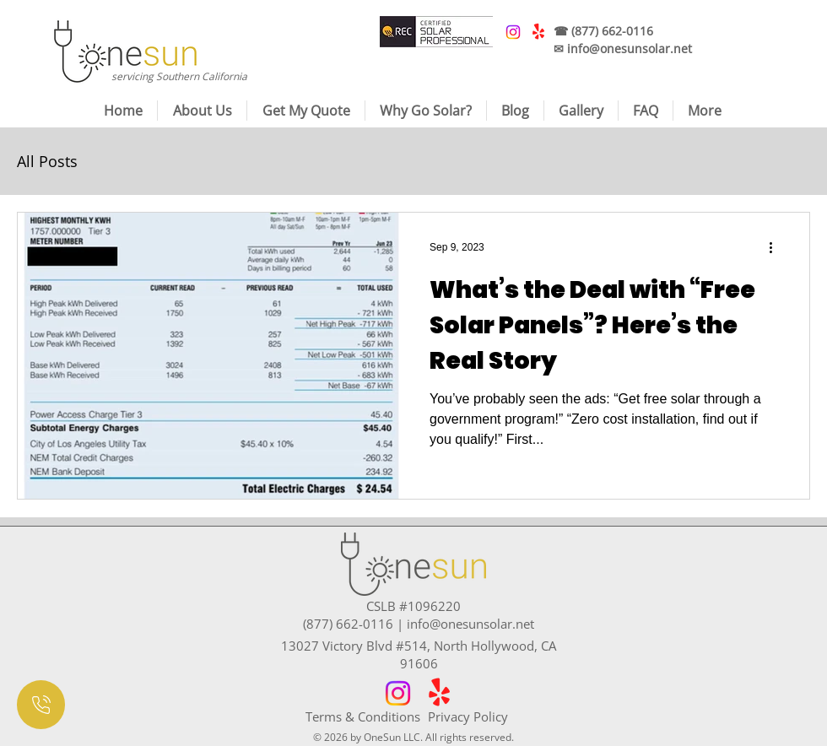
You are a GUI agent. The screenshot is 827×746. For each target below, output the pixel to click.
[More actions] (776, 247)
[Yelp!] (439, 693)
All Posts (47, 161)
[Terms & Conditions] (366, 716)
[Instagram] (397, 693)
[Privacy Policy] (489, 716)
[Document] (41, 704)
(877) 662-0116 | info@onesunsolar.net (418, 623)
